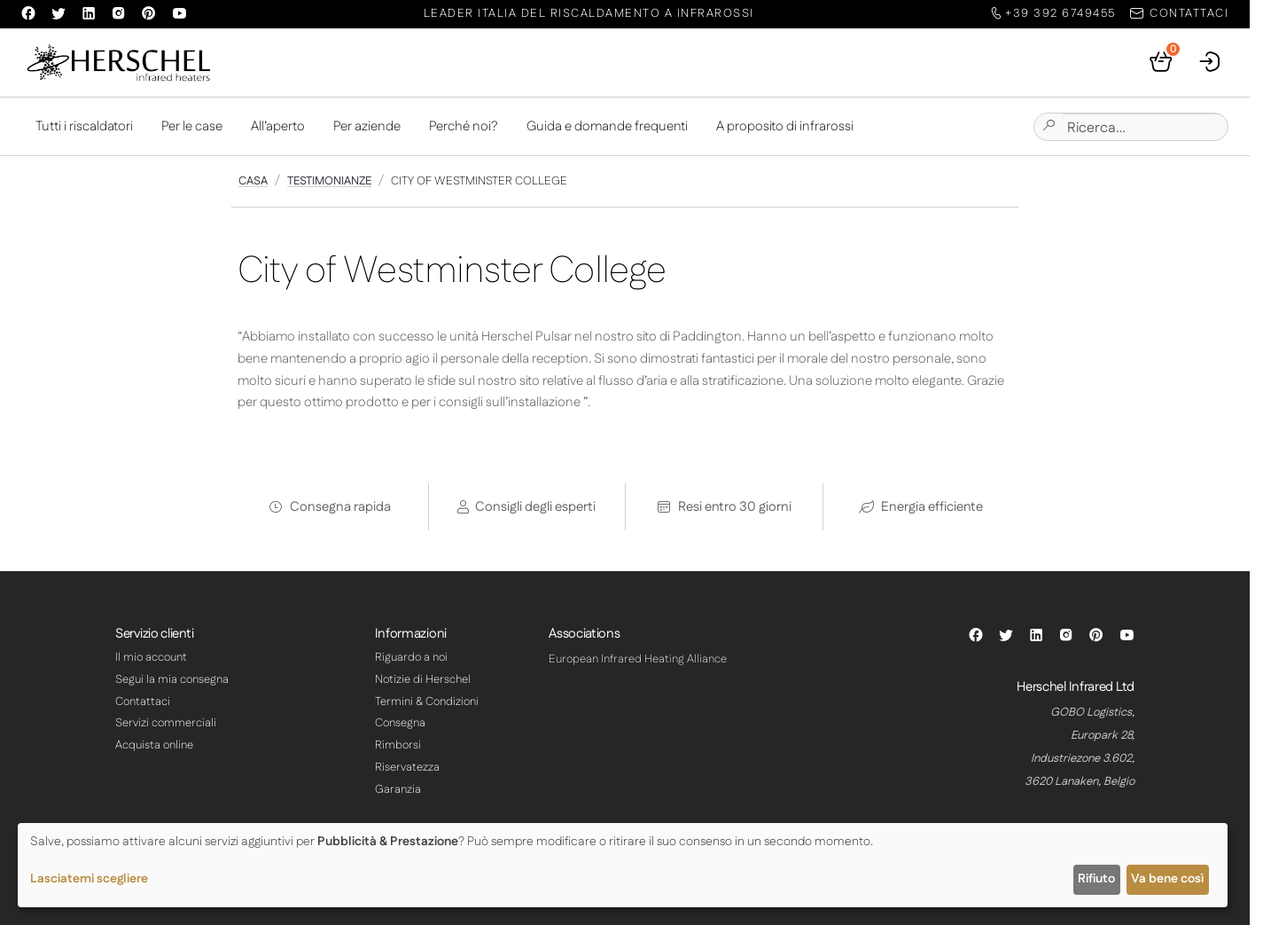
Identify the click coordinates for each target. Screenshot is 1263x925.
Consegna (400, 723)
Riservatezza (407, 767)
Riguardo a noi (411, 657)
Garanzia (398, 789)
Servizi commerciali (165, 723)
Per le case (191, 126)
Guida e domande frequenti (607, 126)
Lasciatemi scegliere (89, 879)
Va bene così (1167, 879)
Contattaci (142, 701)
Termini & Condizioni (427, 701)
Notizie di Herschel (423, 679)
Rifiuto (1096, 879)
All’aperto (278, 126)
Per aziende (367, 126)
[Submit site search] (1048, 127)
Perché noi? (463, 126)
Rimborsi (398, 745)
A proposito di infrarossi (785, 126)
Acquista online (154, 745)
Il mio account (151, 657)
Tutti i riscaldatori (84, 126)
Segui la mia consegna (172, 679)
